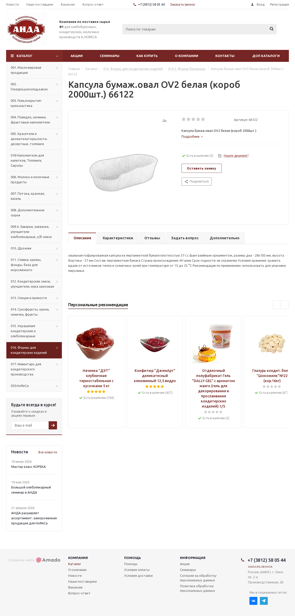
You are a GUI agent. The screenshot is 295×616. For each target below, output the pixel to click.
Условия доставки (138, 575)
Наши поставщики (82, 581)
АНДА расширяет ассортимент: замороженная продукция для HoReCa (34, 518)
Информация (192, 557)
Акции (77, 56)
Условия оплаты (137, 569)
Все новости (47, 452)
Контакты (224, 56)
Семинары (109, 56)
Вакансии (75, 587)
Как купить (147, 56)
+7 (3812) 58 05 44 (151, 4)
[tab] (192, 136)
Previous (276, 305)
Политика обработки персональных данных (197, 588)
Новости (75, 575)
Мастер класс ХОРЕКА (28, 466)
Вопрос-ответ (79, 593)
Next (284, 305)
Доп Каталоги (266, 56)
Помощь (132, 557)
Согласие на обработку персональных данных (198, 578)
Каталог (25, 56)
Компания (78, 557)
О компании (186, 56)
